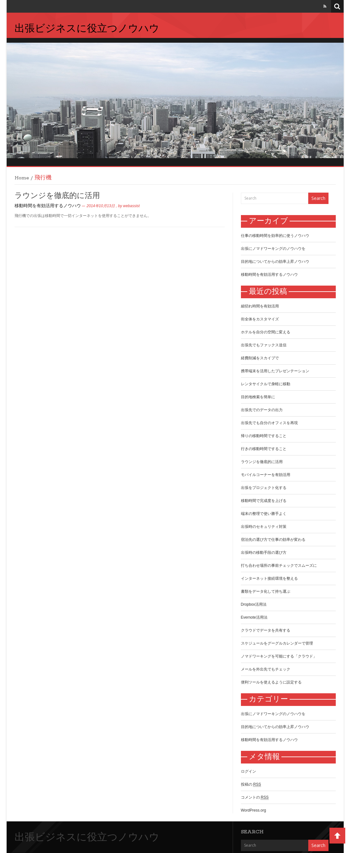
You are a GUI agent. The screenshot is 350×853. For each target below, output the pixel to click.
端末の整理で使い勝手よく (263, 513)
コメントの (255, 797)
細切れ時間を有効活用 (260, 306)
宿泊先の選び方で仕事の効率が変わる (273, 539)
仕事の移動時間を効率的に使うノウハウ (275, 235)
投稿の (251, 784)
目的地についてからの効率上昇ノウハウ (275, 261)
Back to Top (337, 836)
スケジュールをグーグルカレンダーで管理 (277, 643)
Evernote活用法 (254, 617)
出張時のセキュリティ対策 (263, 526)
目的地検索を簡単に (258, 397)
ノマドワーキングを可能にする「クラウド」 (279, 656)
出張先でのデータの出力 (262, 410)
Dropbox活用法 (254, 604)
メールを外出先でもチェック (265, 669)
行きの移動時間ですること (263, 449)
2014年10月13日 (101, 206)
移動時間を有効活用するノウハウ (48, 206)
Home (22, 178)
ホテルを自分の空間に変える (265, 332)
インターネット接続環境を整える (269, 578)
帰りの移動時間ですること (263, 436)
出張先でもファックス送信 (263, 345)
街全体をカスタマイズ (260, 319)
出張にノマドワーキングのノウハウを (273, 248)
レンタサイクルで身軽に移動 (265, 384)
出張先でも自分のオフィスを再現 (269, 423)
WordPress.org (253, 810)
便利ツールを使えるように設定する (271, 682)
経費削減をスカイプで (260, 358)
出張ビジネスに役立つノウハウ (87, 29)
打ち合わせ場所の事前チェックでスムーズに (279, 565)
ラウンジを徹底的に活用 (57, 196)
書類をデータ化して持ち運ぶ (265, 591)
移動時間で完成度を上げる (263, 500)
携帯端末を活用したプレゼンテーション (275, 371)
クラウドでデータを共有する (265, 630)
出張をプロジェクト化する (263, 487)
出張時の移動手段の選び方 (263, 552)
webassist (131, 206)
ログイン (248, 771)
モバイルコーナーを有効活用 (265, 475)
